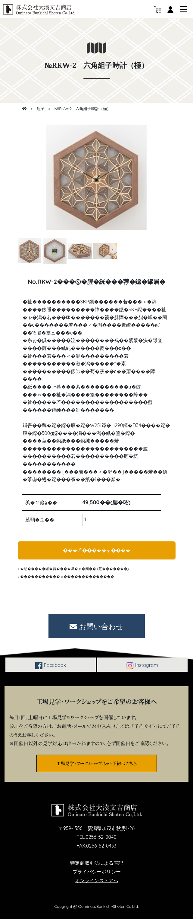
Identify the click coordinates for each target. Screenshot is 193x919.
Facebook (50, 665)
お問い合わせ (96, 626)
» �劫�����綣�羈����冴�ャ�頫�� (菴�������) (73, 568)
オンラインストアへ (96, 880)
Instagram (142, 665)
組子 (41, 108)
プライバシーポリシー (97, 872)
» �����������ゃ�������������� (66, 576)
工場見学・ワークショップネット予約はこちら (96, 763)
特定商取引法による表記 (96, 863)
